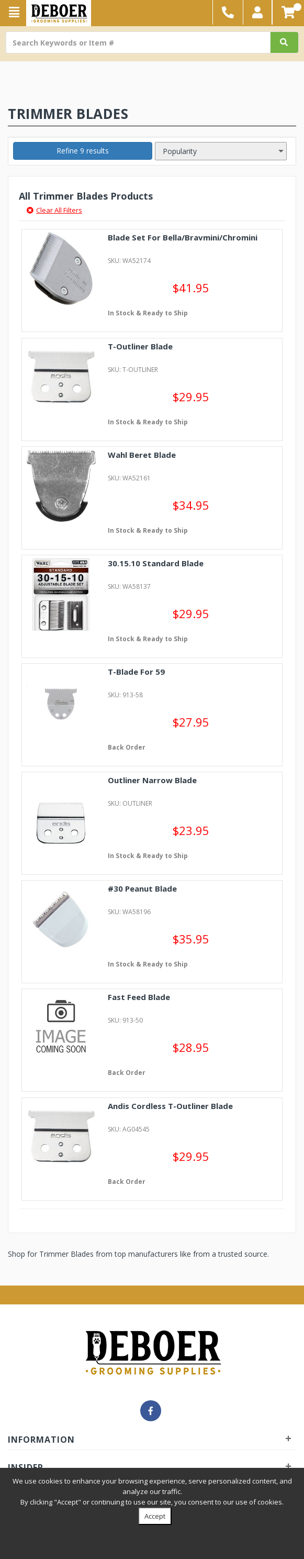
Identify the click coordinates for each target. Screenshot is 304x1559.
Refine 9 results (83, 151)
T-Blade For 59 (136, 671)
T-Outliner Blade (140, 346)
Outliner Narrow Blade (152, 780)
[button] (257, 12)
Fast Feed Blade (139, 997)
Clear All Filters (54, 210)
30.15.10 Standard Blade (156, 563)
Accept (154, 1516)
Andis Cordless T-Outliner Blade (170, 1106)
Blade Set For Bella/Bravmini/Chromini (182, 237)
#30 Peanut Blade (142, 888)
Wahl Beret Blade (142, 454)
